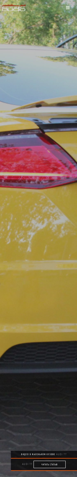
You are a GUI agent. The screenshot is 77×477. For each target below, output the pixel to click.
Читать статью (49, 464)
